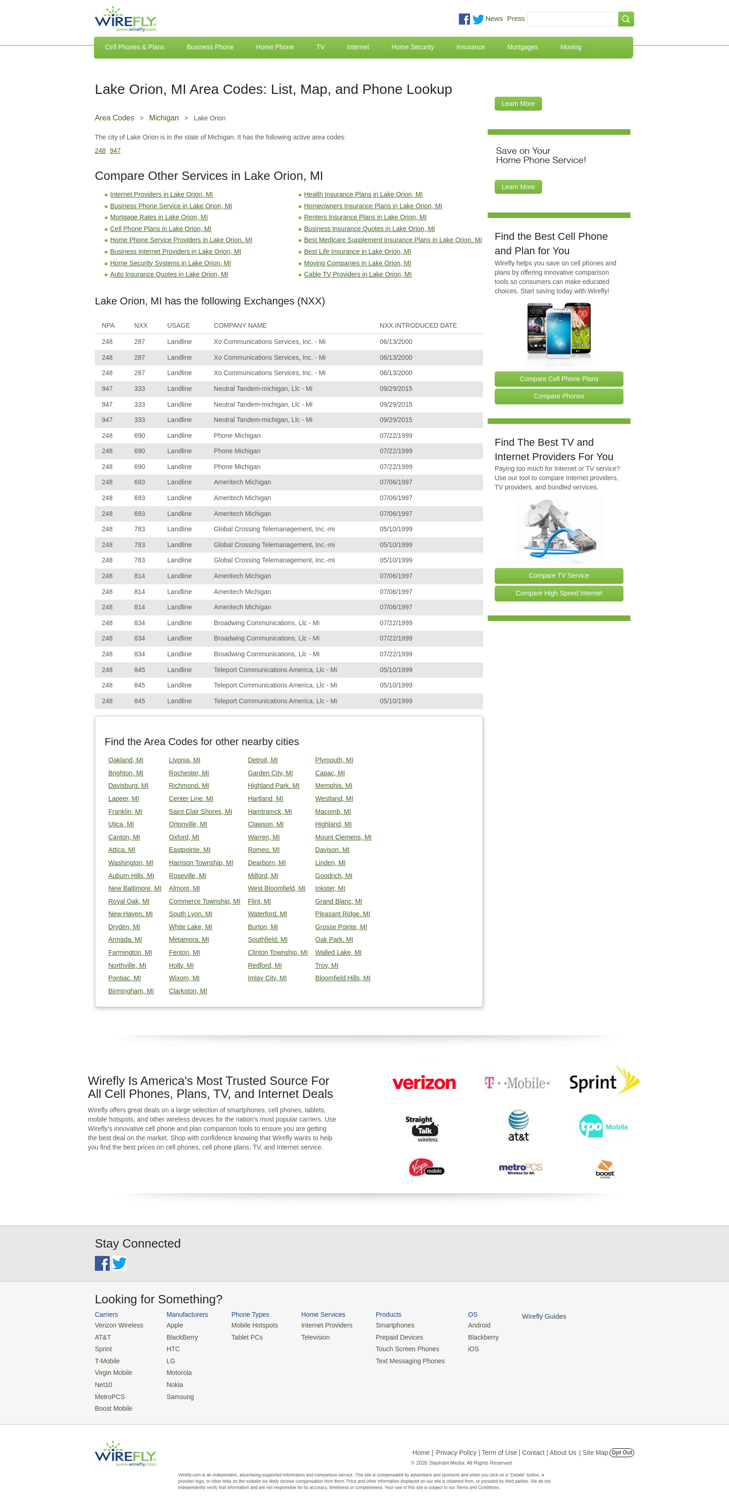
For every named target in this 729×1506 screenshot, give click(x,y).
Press (516, 18)
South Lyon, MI (190, 914)
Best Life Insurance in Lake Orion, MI (357, 251)
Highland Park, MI (273, 785)
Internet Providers (319, 1324)
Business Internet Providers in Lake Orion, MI (175, 251)
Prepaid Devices (387, 1336)
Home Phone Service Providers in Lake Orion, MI (181, 240)
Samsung (176, 1392)
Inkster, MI (330, 888)
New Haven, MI (130, 914)
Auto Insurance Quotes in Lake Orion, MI (169, 274)
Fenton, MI (184, 952)
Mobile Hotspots (249, 1324)
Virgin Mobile (112, 1370)
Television (308, 1336)
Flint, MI (259, 901)
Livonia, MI (184, 760)
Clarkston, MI (188, 991)
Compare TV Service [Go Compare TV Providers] (559, 575)
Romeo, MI (263, 849)
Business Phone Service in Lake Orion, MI (171, 206)
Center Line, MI (191, 798)
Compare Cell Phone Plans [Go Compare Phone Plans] (559, 379)
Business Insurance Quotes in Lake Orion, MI (369, 228)
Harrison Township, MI (201, 862)
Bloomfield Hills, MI (343, 978)
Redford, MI (265, 965)
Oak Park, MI (334, 939)
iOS (458, 1347)
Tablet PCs (242, 1336)
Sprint (103, 1347)
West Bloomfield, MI (276, 888)
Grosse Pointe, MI (341, 927)
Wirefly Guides (526, 1316)
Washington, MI (130, 862)
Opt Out (621, 1447)
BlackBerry (177, 1336)
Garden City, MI (270, 773)
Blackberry (467, 1336)
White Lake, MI (190, 927)
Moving (570, 47)
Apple (171, 1324)
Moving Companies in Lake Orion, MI (357, 263)
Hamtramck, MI (270, 811)
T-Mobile (106, 1358)
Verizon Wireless (117, 1324)
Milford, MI (263, 875)
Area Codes (114, 118)
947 (115, 150)
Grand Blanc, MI (338, 901)
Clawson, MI (266, 824)
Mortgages (522, 47)
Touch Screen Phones (394, 1347)
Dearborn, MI (267, 862)
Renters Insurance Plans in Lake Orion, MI (365, 217)
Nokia (171, 1381)
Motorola (175, 1370)
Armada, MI (125, 939)
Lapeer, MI (123, 798)
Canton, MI (124, 837)
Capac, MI (330, 773)
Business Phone (210, 47)
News (494, 18)
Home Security (412, 47)
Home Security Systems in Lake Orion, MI (170, 263)
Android (463, 1324)
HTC (169, 1347)
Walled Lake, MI (338, 952)
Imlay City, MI (267, 978)
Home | (422, 1447)
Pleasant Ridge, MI (342, 914)
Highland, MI (333, 824)
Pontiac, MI (124, 978)
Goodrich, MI (333, 875)
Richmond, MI (189, 785)
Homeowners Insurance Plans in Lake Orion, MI (373, 206)
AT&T (102, 1336)
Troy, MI (326, 965)
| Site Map (594, 1447)
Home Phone (275, 47)
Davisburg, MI (128, 785)
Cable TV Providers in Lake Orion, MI (358, 274)
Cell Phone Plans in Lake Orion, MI (161, 228)
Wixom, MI (184, 978)
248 (100, 150)
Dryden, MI (124, 927)
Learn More (518, 103)
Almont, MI (184, 888)
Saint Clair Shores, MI (200, 811)
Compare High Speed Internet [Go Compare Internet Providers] (559, 593)
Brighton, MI (125, 773)
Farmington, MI (130, 952)
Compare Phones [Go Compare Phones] (559, 396)
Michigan (164, 118)
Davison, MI (332, 849)
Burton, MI (263, 927)
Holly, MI (181, 965)
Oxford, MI (184, 837)
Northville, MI (127, 965)
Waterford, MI (267, 914)
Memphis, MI (333, 785)
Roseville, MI (187, 875)
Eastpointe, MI (190, 849)
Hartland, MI (265, 798)
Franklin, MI (125, 811)
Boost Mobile (112, 1403)
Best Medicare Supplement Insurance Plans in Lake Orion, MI (393, 240)
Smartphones (383, 1324)
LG (167, 1358)
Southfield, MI (268, 939)
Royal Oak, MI (129, 901)
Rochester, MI (189, 773)
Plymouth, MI (334, 760)
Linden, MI (330, 862)
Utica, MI (121, 824)
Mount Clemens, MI (343, 837)
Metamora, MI (189, 939)
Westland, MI (334, 798)
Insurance (471, 47)
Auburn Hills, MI (131, 875)
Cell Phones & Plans (135, 47)
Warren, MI (264, 837)
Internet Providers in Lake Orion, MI (161, 194)
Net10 (103, 1381)
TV (321, 47)
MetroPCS (109, 1392)
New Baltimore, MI (134, 888)
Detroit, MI (263, 760)
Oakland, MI (125, 760)
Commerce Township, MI (204, 901)
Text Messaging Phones (397, 1358)
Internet (358, 47)
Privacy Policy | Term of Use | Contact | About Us (506, 1447)
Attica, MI (121, 849)
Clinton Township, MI (278, 952)
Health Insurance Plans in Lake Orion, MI (363, 194)
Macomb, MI (333, 811)
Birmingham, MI (131, 991)
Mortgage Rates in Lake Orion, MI (159, 217)
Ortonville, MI (188, 824)
